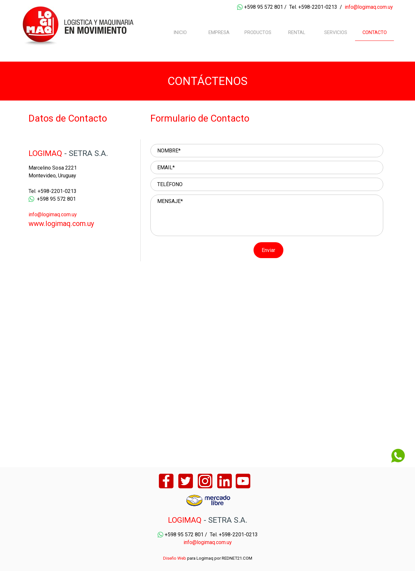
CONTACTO (374, 32)
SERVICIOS (335, 32)
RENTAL (296, 32)
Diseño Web (174, 558)
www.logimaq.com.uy (61, 224)
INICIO (180, 32)
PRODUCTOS (257, 32)
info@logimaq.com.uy (369, 7)
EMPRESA (219, 32)
